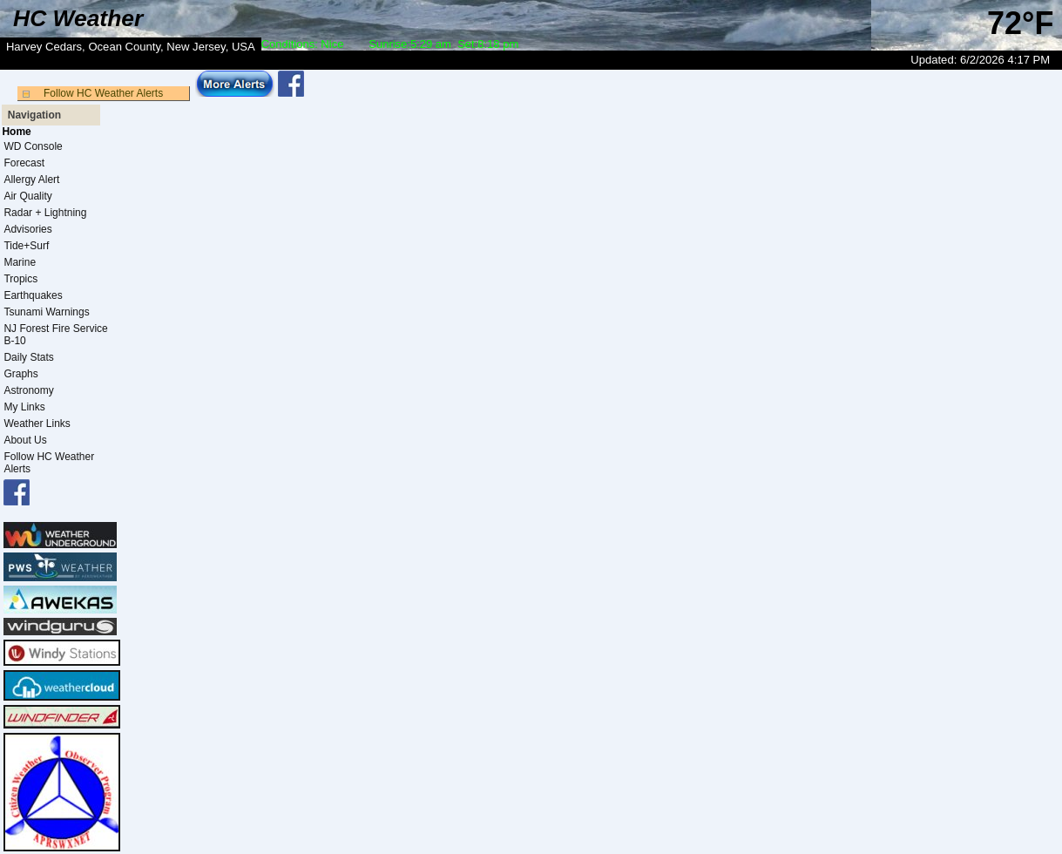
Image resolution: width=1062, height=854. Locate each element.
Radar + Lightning (44, 213)
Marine (19, 262)
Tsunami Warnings (46, 312)
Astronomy (28, 390)
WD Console (32, 146)
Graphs (20, 374)
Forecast (23, 163)
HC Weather (78, 18)
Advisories (27, 229)
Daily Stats (28, 357)
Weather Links (36, 423)
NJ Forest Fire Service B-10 (55, 334)
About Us (24, 440)
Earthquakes (32, 295)
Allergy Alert (31, 179)
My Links (23, 407)
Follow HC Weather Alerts (103, 93)
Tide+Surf (26, 246)
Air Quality (27, 196)
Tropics (20, 279)
